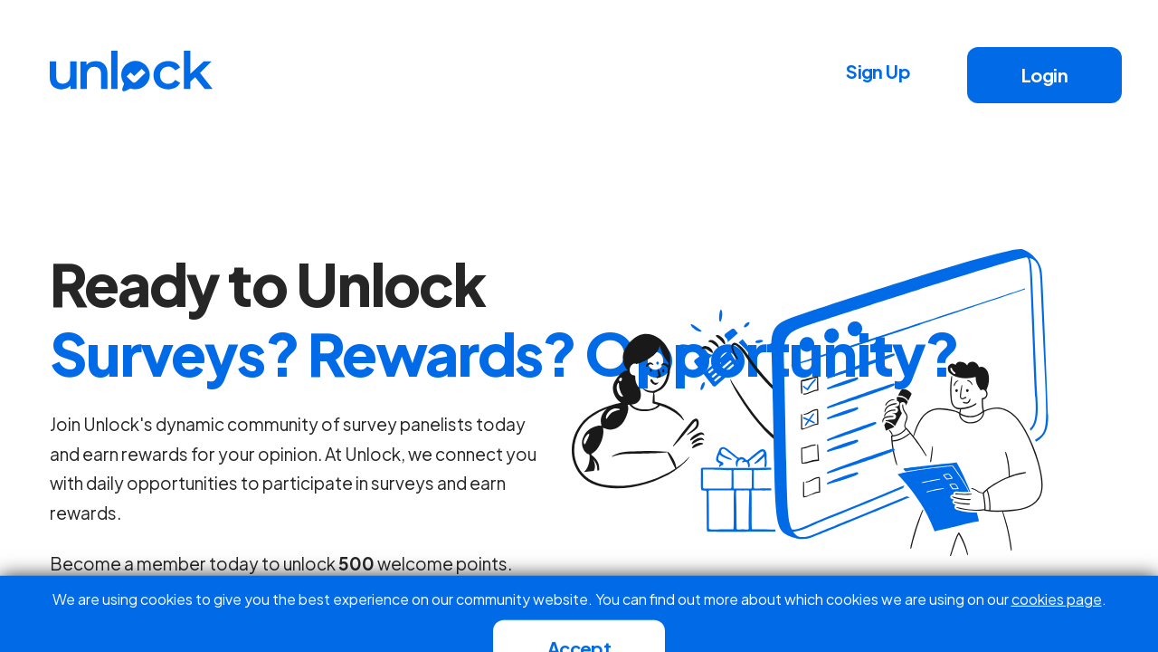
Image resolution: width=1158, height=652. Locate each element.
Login (1044, 74)
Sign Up (878, 71)
